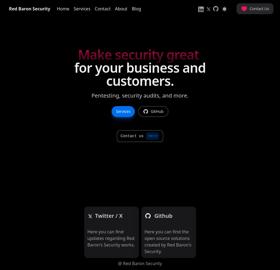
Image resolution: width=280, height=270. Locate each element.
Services (82, 9)
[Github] (109, 216)
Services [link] (123, 111)
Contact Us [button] (255, 8)
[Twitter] (90, 216)
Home (63, 9)
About (121, 9)
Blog (136, 9)
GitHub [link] (153, 111)
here (152, 136)
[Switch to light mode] (224, 8)
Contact (103, 9)
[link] (200, 8)
